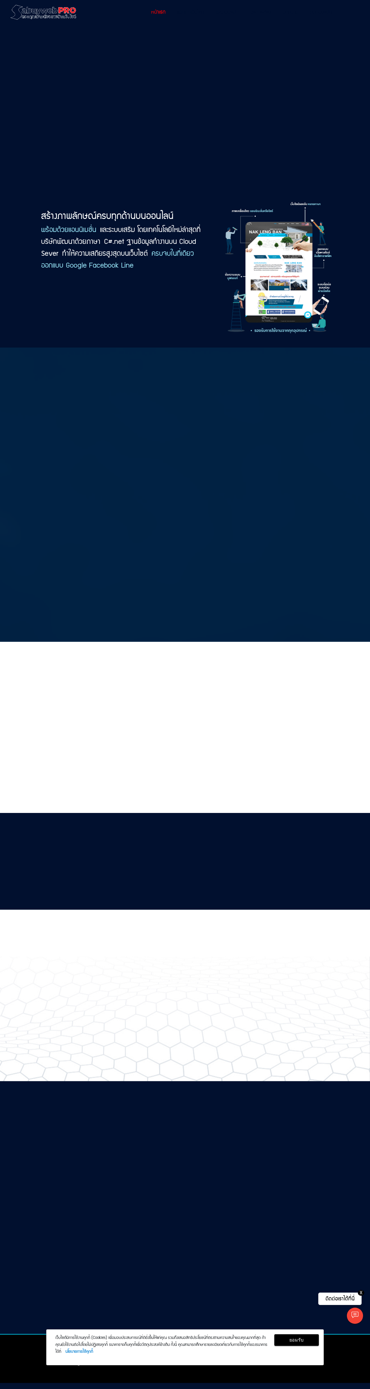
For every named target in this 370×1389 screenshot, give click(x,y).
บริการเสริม (260, 12)
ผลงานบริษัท (227, 12)
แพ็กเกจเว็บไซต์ (190, 12)
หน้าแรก (158, 12)
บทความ (290, 12)
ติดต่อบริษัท (321, 12)
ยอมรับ (296, 1340)
